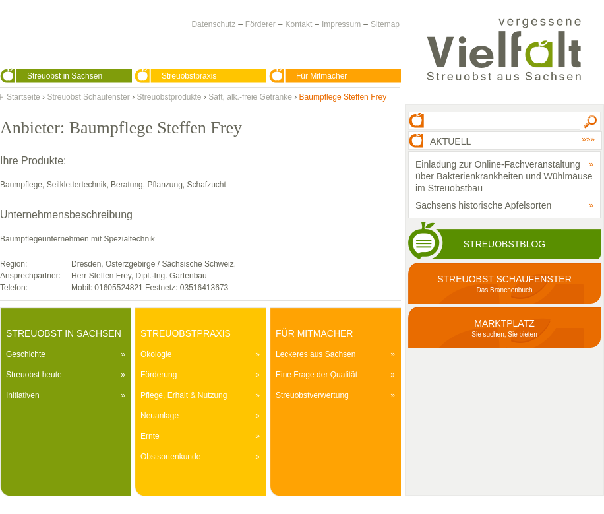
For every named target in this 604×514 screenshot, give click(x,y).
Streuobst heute (34, 374)
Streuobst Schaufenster (88, 97)
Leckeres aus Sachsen (315, 354)
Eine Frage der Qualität (316, 374)
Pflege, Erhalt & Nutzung (183, 395)
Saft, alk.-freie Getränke (250, 97)
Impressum (341, 24)
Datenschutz (213, 24)
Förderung (158, 374)
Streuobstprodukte (168, 97)
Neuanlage (159, 415)
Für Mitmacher (321, 75)
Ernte (150, 436)
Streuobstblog (504, 244)
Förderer (260, 24)
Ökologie (155, 354)
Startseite (23, 97)
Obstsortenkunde (170, 456)
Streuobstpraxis (189, 75)
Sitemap (385, 24)
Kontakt (299, 24)
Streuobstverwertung (312, 395)
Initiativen (23, 395)
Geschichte (25, 354)
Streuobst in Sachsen (64, 75)
